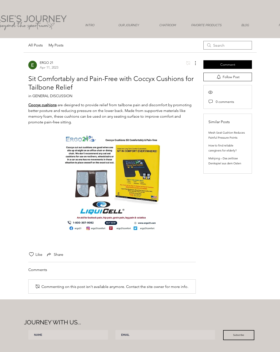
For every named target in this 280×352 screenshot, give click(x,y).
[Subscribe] (238, 335)
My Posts (56, 45)
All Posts (35, 45)
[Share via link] (54, 254)
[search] (227, 45)
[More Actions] (193, 63)
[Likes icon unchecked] (31, 254)
